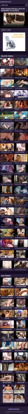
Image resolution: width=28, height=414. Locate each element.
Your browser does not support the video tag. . (14, 20)
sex (9, 30)
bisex (4, 30)
